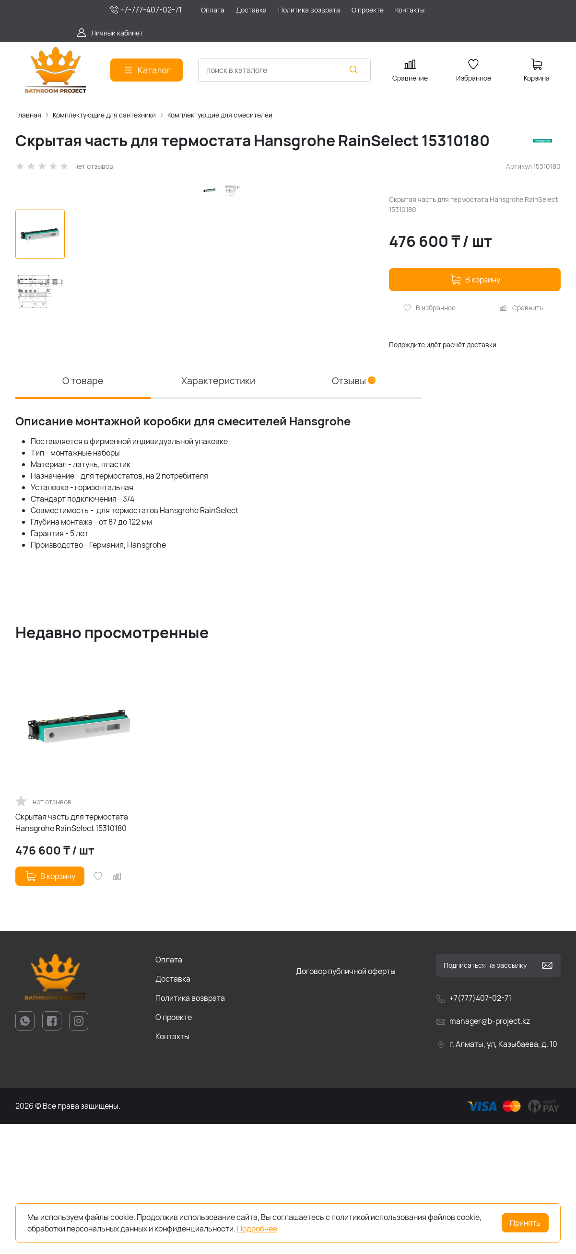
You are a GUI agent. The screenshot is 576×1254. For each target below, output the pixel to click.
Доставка (172, 1108)
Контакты (172, 1166)
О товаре (83, 510)
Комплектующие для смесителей (219, 114)
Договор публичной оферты (346, 1101)
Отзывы (354, 510)
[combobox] (284, 70)
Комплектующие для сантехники (104, 114)
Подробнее (257, 1228)
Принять (525, 1223)
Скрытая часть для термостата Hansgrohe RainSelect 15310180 (71, 952)
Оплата (168, 1089)
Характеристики (218, 510)
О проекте (173, 1147)
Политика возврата (190, 1128)
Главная (28, 114)
